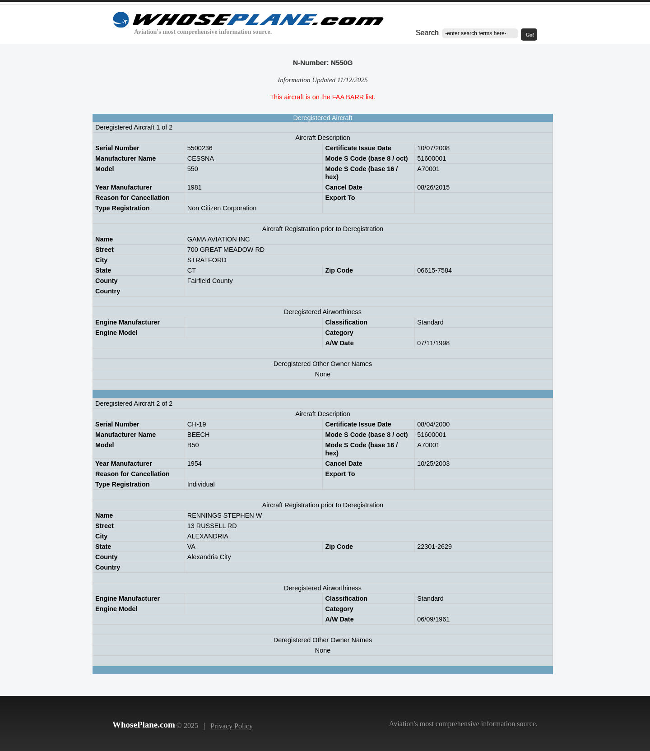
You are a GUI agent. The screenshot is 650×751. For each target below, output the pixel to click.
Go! (529, 35)
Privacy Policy (231, 726)
